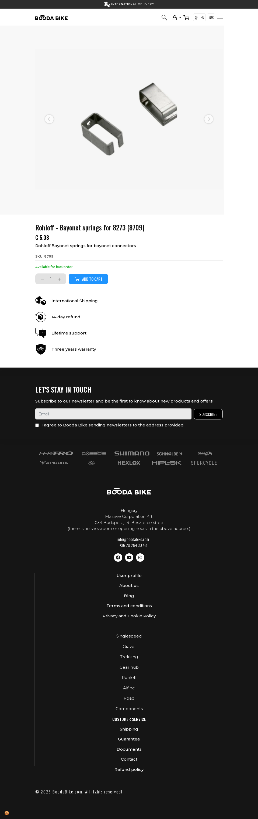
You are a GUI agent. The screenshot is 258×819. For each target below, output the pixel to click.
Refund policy (129, 769)
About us (129, 585)
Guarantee (129, 739)
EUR (211, 17)
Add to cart (88, 279)
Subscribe (208, 414)
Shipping (129, 729)
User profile (129, 575)
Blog (129, 595)
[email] (113, 413)
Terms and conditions (129, 605)
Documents (129, 749)
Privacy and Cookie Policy (129, 615)
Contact (129, 759)
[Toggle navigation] (220, 17)
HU (199, 17)
